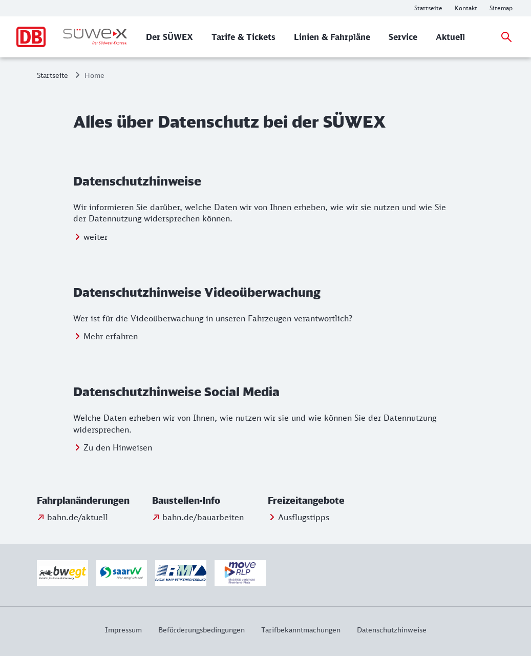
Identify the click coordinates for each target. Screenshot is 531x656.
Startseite (52, 75)
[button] (92, 501)
